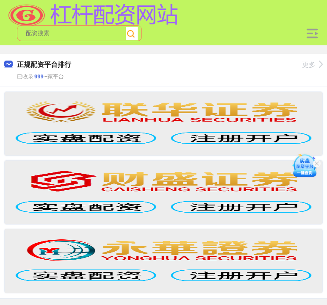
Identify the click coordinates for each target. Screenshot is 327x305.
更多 (312, 64)
